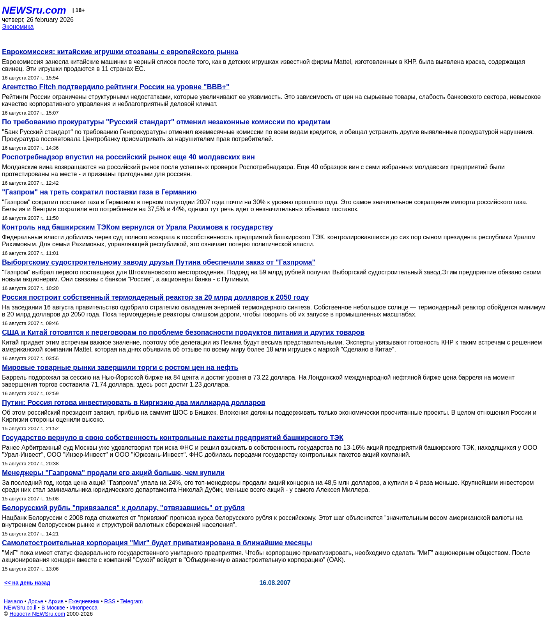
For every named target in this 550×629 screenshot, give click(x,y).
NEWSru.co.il (20, 607)
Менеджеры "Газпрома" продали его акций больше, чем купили (113, 473)
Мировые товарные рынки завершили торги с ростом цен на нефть (120, 367)
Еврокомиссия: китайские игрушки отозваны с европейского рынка (120, 52)
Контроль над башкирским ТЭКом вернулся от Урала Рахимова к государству (137, 227)
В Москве (53, 607)
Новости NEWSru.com (37, 614)
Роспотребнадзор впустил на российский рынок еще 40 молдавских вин (128, 157)
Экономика (18, 26)
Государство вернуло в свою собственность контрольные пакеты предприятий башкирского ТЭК (172, 438)
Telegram (131, 601)
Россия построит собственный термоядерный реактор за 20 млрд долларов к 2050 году (155, 297)
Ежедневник (84, 601)
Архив (56, 601)
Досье (35, 601)
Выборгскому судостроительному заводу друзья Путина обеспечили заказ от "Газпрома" (158, 262)
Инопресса (84, 607)
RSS (109, 601)
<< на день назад (27, 583)
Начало (13, 601)
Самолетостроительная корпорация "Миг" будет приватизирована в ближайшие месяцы (157, 543)
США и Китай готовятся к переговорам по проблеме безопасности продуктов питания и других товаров (183, 332)
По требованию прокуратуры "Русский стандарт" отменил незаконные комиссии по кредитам (166, 122)
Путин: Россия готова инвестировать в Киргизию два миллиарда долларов (133, 402)
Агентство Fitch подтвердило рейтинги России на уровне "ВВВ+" (116, 87)
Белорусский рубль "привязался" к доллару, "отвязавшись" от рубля (123, 508)
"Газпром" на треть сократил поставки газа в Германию (99, 192)
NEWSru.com (34, 10)
